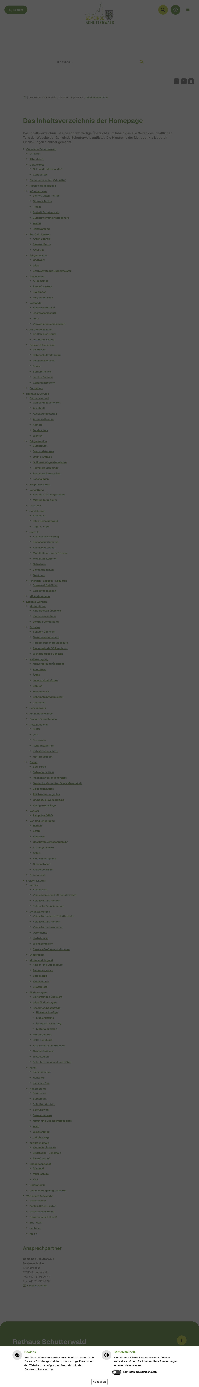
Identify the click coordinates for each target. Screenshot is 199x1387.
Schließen (99, 1381)
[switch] (117, 1372)
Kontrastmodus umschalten (140, 1371)
